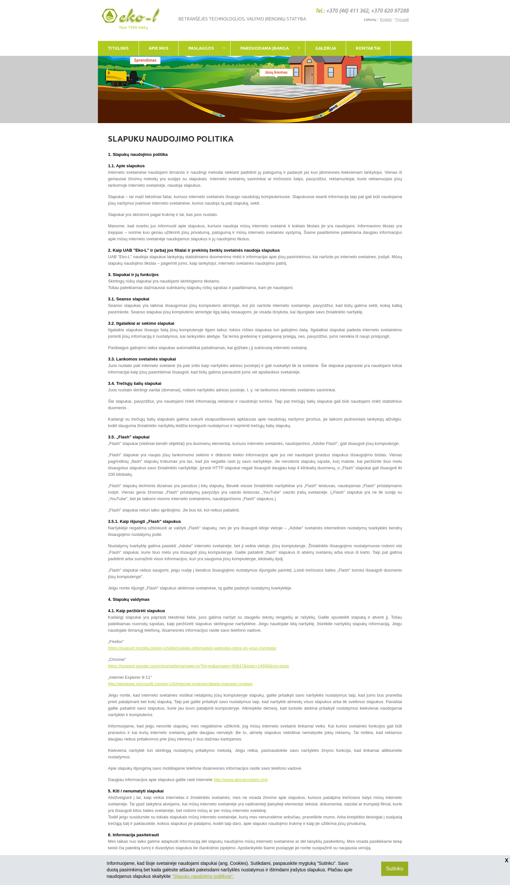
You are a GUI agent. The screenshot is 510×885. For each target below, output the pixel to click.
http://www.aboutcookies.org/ (241, 779)
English (386, 19)
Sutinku (394, 868)
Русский (402, 19)
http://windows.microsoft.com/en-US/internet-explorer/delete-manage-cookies (180, 683)
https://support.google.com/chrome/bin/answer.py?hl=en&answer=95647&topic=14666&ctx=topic (198, 666)
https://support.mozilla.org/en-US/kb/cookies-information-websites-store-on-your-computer (192, 648)
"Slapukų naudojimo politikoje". (203, 876)
